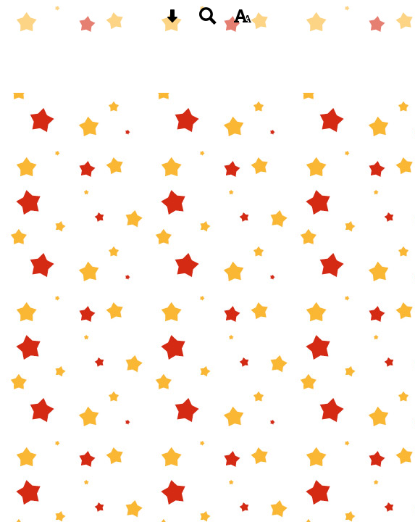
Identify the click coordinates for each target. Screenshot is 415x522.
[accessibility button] (243, 20)
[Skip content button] (172, 20)
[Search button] (208, 20)
